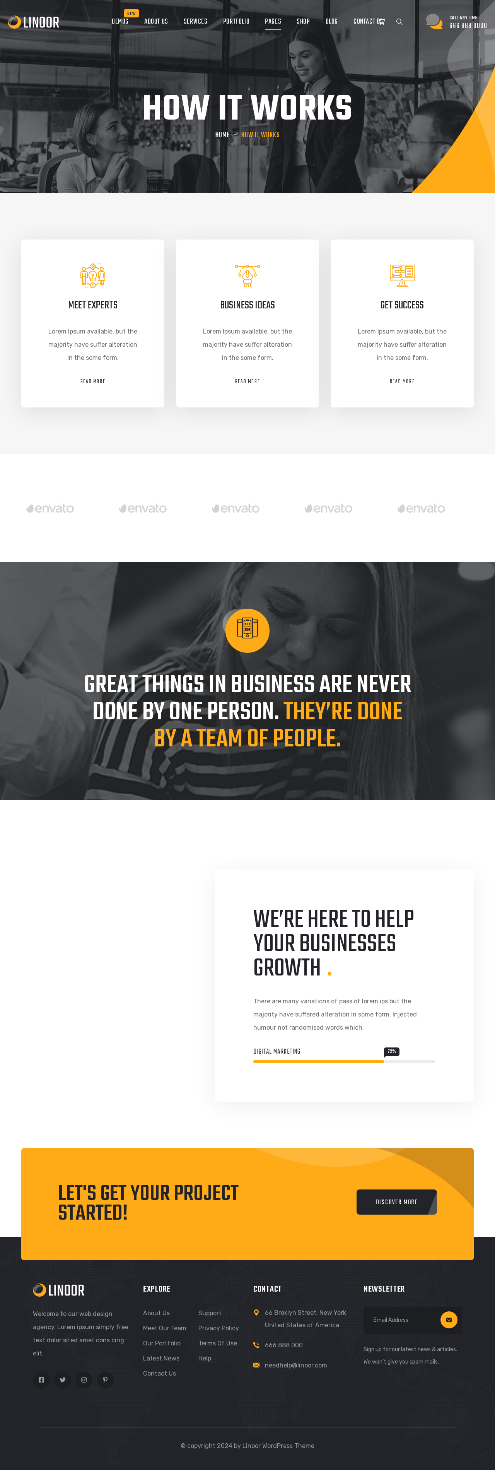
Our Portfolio (162, 1343)
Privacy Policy (218, 1328)
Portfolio (236, 21)
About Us (156, 21)
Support (210, 1313)
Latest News (161, 1358)
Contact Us (368, 21)
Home (222, 135)
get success (402, 305)
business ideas (247, 305)
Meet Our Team (164, 1328)
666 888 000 (284, 1345)
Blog (332, 21)
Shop (303, 21)
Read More (92, 381)
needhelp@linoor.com (296, 1365)
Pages (273, 21)
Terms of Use (217, 1343)
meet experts (93, 305)
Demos (120, 21)
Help (204, 1358)
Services (196, 21)
